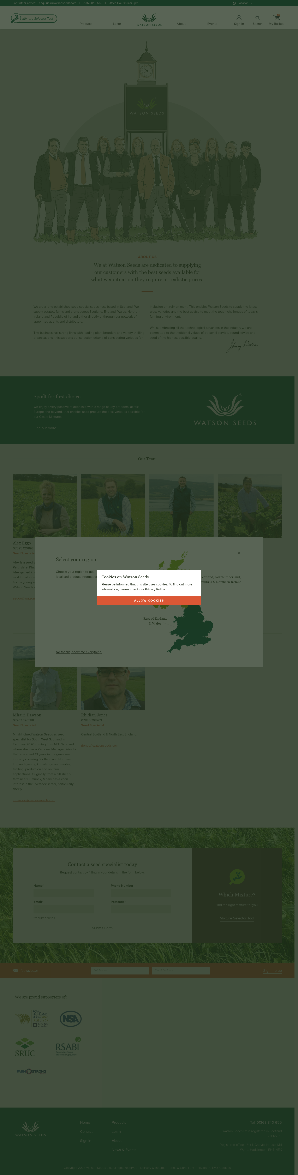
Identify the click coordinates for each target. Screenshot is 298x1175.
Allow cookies (149, 600)
